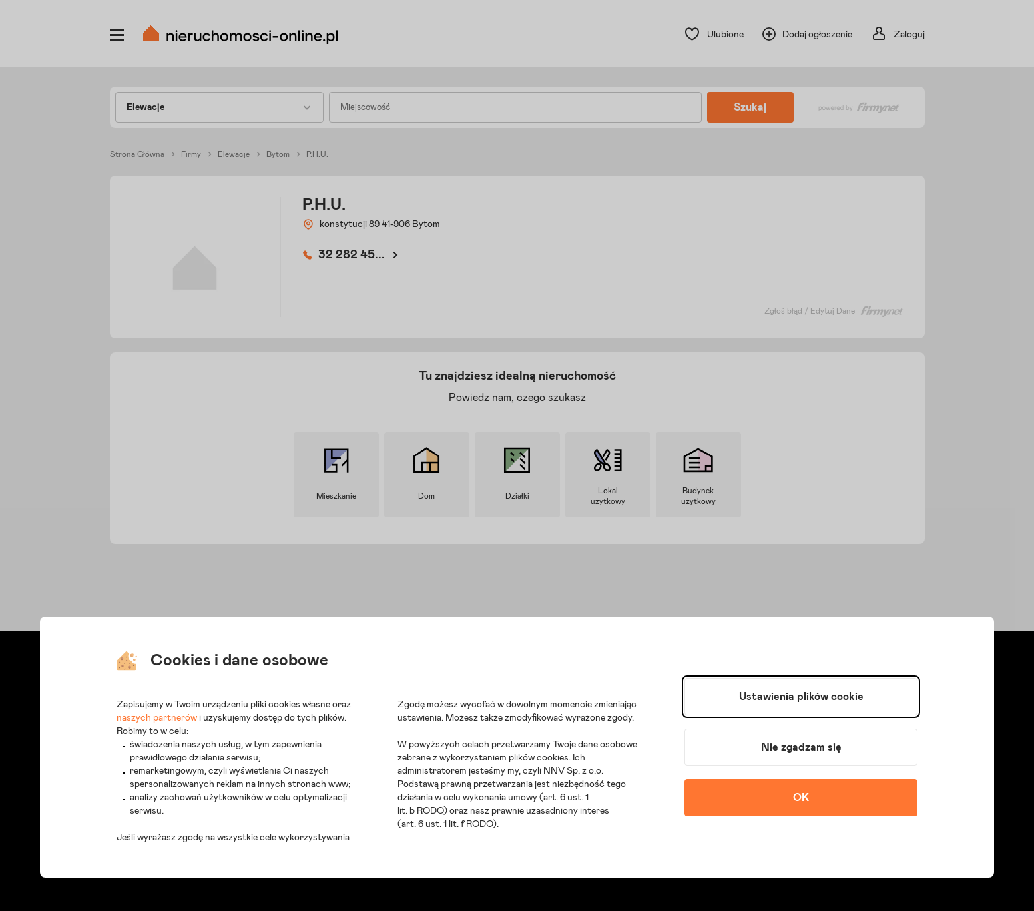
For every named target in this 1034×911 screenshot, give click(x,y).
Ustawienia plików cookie (801, 696)
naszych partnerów (157, 718)
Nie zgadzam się (801, 747)
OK (801, 797)
